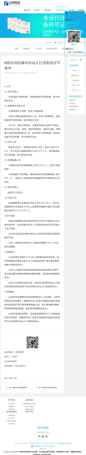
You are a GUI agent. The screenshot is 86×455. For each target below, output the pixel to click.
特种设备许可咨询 (32, 404)
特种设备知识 (38, 49)
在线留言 (11, 406)
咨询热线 (43, 416)
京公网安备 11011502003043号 (43, 434)
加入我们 (72, 10)
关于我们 (37, 10)
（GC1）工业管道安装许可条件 (76, 70)
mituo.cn (57, 445)
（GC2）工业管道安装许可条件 (76, 90)
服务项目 (49, 10)
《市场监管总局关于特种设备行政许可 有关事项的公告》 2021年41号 (76, 80)
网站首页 (27, 10)
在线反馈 (11, 409)
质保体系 (51, 49)
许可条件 (24, 49)
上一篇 (18, 387)
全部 (3, 49)
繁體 (43, 450)
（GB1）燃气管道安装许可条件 (76, 85)
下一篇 (48, 387)
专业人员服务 (32, 406)
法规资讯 (12, 49)
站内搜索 (81, 10)
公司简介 (11, 404)
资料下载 (74, 400)
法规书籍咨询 (32, 409)
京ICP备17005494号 (64, 431)
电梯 (10, 378)
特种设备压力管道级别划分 (76, 75)
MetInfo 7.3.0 (39, 445)
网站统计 (43, 437)
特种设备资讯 (61, 10)
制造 (15, 378)
